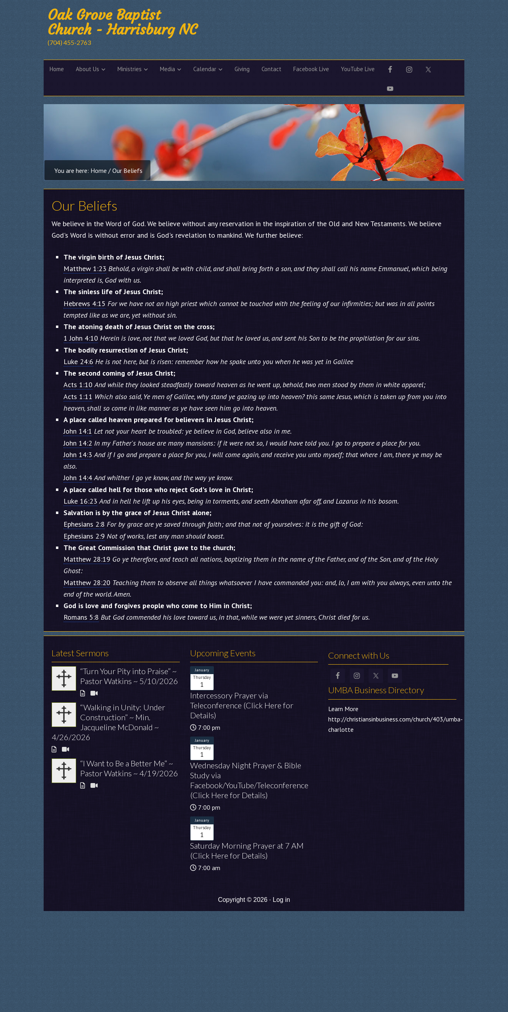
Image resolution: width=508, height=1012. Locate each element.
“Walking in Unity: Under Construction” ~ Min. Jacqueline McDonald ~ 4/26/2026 (108, 722)
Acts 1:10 (78, 384)
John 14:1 (78, 431)
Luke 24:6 (78, 361)
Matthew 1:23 (85, 268)
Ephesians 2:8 (84, 524)
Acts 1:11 (78, 396)
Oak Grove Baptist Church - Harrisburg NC (122, 22)
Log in (281, 899)
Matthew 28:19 (87, 559)
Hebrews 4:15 (85, 303)
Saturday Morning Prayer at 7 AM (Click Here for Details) (247, 850)
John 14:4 (78, 477)
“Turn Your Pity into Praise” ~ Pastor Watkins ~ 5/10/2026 (129, 676)
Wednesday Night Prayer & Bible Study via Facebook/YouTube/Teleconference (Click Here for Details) (249, 780)
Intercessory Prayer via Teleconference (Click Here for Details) (241, 705)
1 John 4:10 (81, 338)
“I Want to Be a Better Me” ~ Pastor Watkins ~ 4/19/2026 (129, 768)
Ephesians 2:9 (84, 536)
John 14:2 (78, 443)
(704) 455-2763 (69, 42)
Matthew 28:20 (87, 582)
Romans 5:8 (81, 617)
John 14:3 (78, 454)
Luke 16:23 (80, 501)
